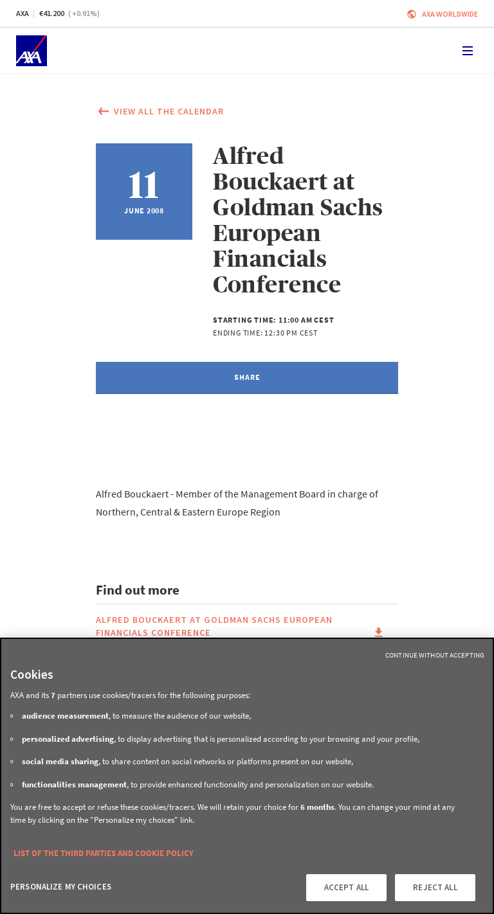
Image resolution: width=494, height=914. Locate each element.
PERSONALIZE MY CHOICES (60, 886)
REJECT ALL (435, 887)
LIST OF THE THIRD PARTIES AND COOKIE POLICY (104, 853)
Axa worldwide (450, 14)
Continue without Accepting (434, 654)
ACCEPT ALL (346, 887)
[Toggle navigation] (467, 50)
